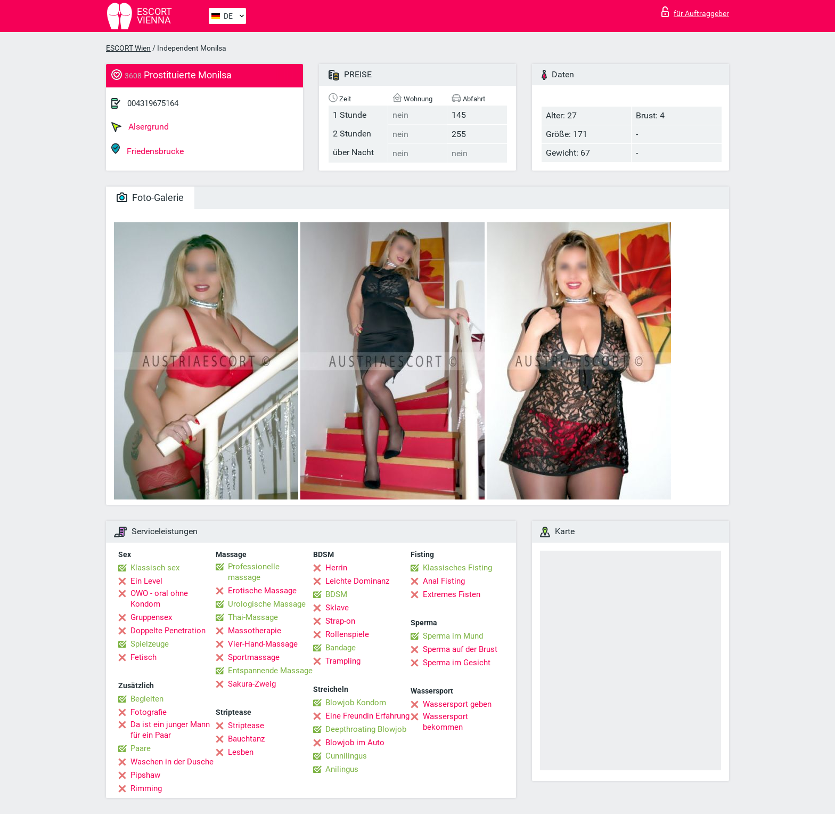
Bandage (340, 647)
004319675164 (152, 103)
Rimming (146, 788)
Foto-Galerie (150, 197)
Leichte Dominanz (357, 581)
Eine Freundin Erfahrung (367, 716)
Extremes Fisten (451, 594)
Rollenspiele (347, 634)
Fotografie (148, 712)
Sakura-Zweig (252, 684)
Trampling (343, 661)
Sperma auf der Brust (460, 649)
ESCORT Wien (128, 48)
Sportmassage (254, 657)
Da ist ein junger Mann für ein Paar (170, 730)
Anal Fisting (444, 581)
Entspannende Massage (270, 670)
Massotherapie (254, 630)
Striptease (246, 725)
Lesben (240, 752)
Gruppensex (151, 617)
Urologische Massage (267, 604)
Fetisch (143, 657)
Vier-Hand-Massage (263, 644)
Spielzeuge (149, 644)
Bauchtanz (246, 739)
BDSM (336, 594)
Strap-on (340, 621)
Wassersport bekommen (445, 722)
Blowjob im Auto (354, 742)
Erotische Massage (262, 590)
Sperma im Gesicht (456, 662)
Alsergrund (140, 127)
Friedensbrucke (147, 149)
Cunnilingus (346, 756)
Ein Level (146, 581)
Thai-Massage (253, 617)
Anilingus (341, 769)
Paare (140, 748)
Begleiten (146, 699)
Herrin (336, 568)
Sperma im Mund (453, 636)
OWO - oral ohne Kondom (159, 599)
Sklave (337, 607)
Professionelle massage (254, 572)
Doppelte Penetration (168, 630)
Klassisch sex (154, 568)
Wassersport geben (457, 704)
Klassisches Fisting (457, 568)
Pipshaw (145, 775)
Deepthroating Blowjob (365, 729)
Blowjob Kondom (355, 702)
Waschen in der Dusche (172, 762)
